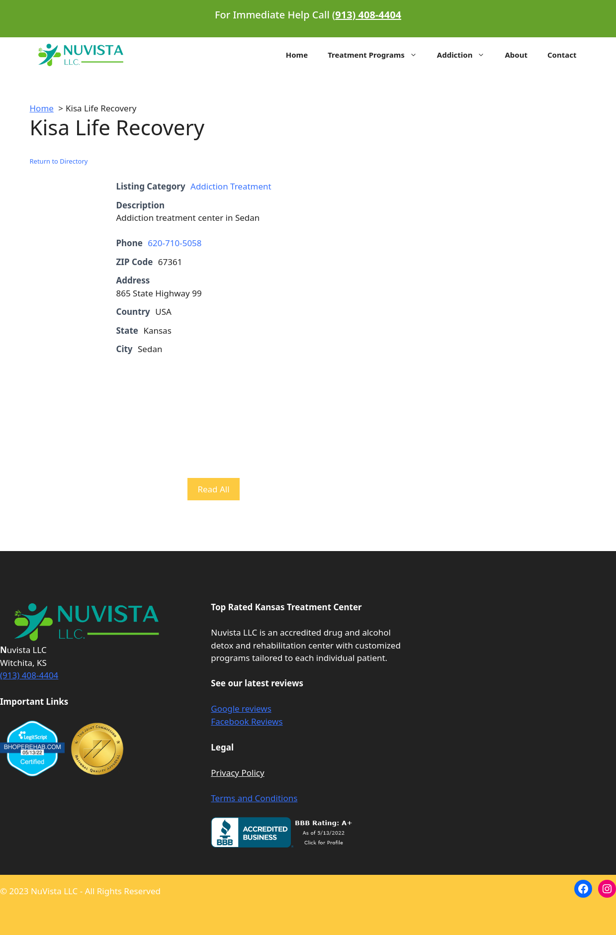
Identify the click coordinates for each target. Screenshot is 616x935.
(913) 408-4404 (29, 675)
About (516, 55)
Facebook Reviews (246, 721)
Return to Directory (59, 161)
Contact (562, 55)
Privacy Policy (237, 772)
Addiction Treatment (230, 186)
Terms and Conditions (254, 798)
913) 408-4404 (368, 14)
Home (297, 55)
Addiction (466, 54)
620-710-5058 (174, 243)
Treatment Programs (377, 54)
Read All (213, 489)
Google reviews (241, 708)
